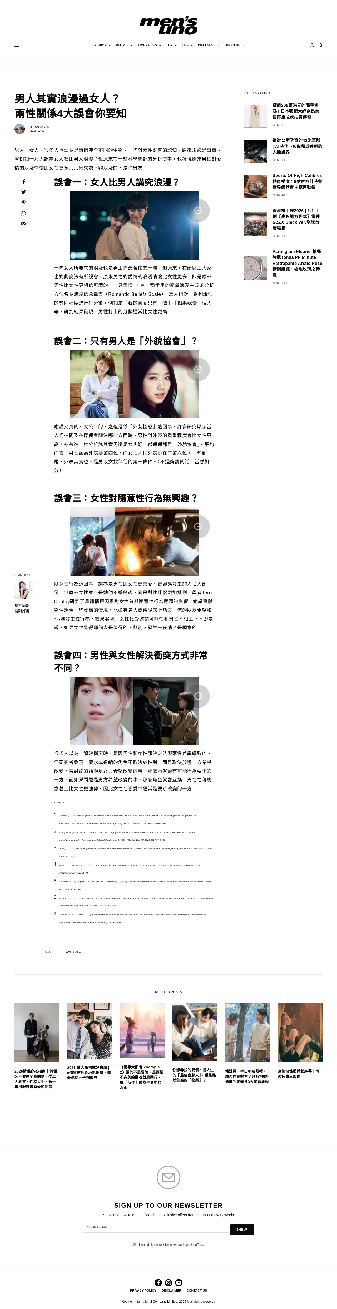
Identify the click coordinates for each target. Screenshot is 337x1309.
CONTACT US (197, 1289)
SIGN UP (242, 1227)
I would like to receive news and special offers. (171, 1240)
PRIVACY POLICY (143, 1289)
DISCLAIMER (171, 1289)
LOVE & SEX (73, 952)
